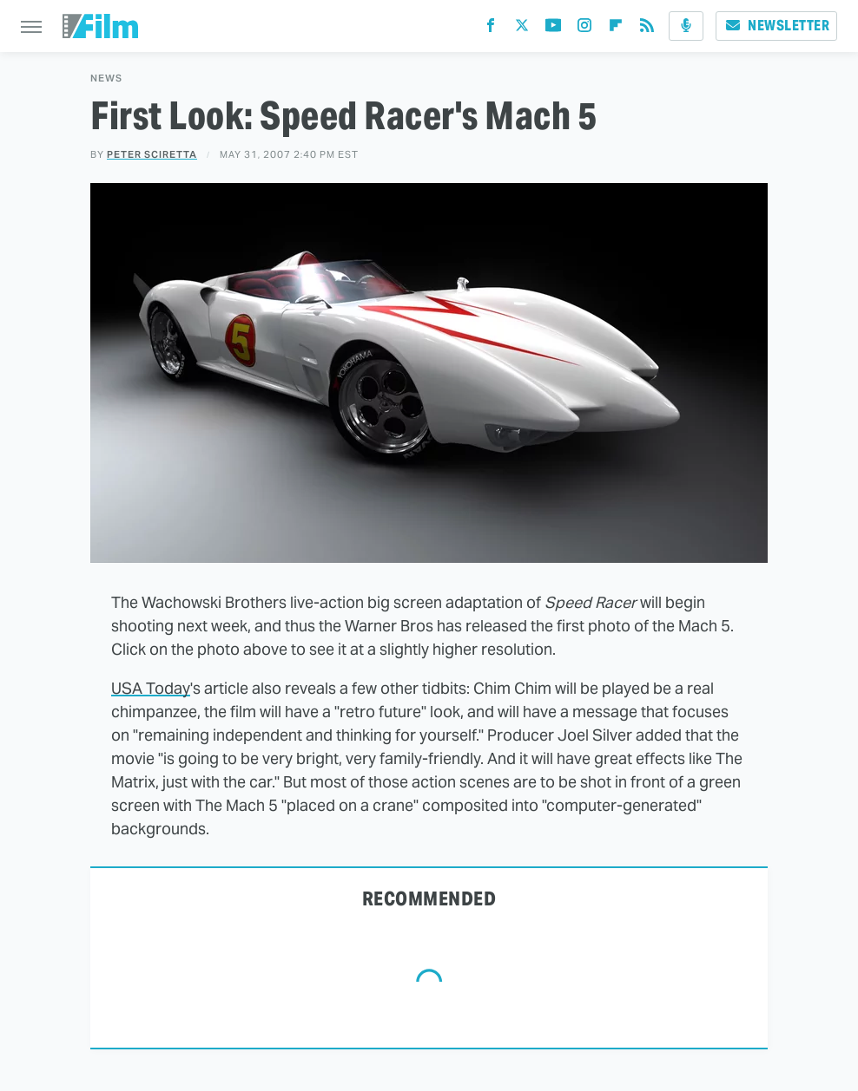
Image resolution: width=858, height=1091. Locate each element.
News (106, 78)
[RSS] (647, 29)
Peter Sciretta (152, 154)
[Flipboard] (615, 29)
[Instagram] (584, 29)
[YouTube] (553, 29)
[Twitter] (521, 29)
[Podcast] (686, 26)
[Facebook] (490, 29)
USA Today (150, 688)
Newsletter (776, 25)
